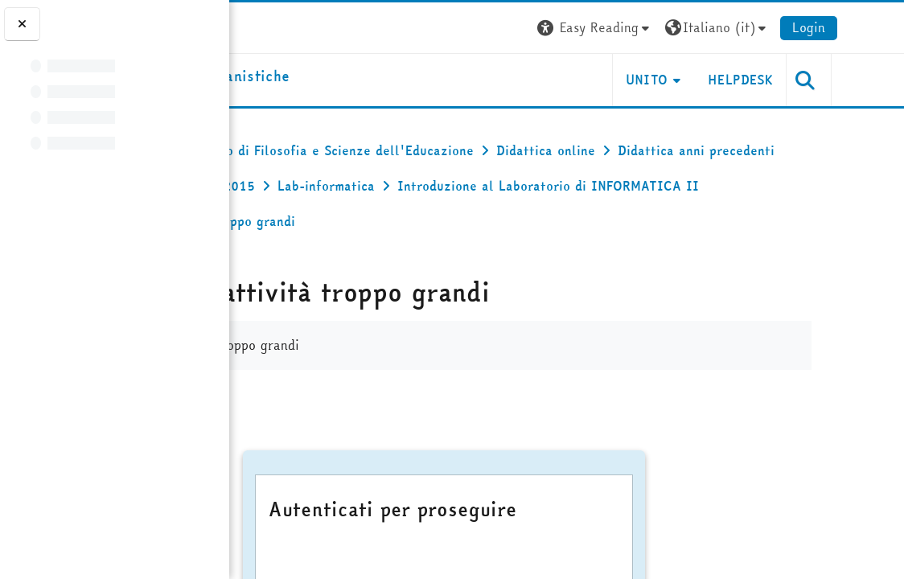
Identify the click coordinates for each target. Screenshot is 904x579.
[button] (661, 27)
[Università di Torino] (279, 25)
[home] (342, 76)
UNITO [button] (713, 79)
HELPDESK (806, 79)
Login (874, 27)
